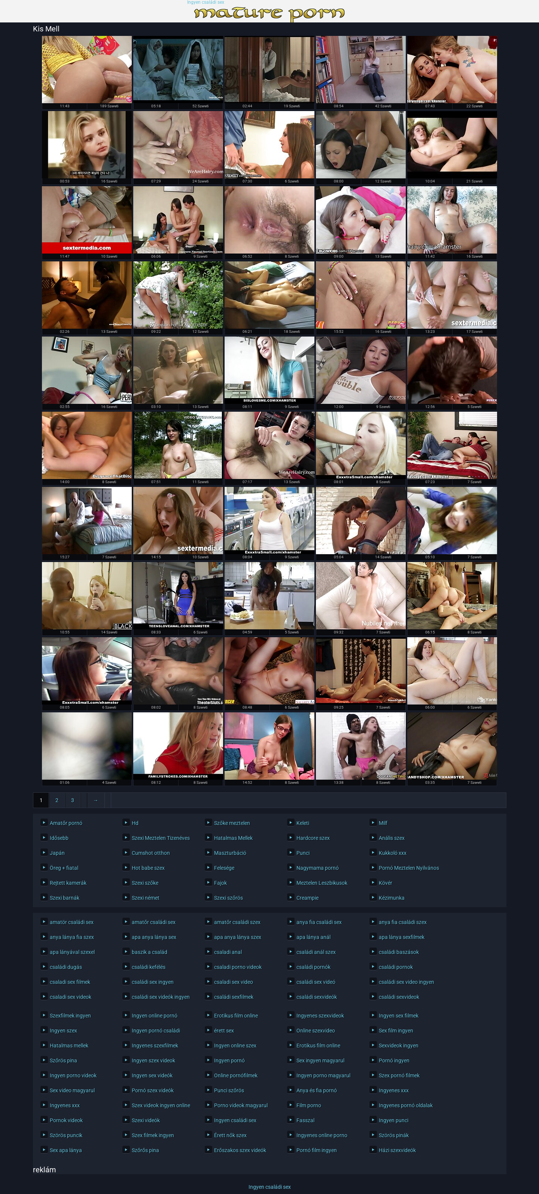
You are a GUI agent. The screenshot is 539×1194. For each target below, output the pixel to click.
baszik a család (149, 952)
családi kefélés (148, 967)
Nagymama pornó (317, 868)
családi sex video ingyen (406, 982)
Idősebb (59, 838)
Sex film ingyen (396, 1031)
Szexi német (145, 898)
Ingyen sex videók (152, 1075)
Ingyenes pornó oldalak (406, 1105)
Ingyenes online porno (321, 1135)
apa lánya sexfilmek (401, 937)
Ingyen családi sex (205, 2)
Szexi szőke (145, 883)
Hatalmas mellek (69, 1046)
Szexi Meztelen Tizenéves (161, 838)
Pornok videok (66, 1120)
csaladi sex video (233, 982)
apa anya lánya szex (237, 937)
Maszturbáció (230, 853)
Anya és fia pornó (316, 1090)
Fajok (220, 883)
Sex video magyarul (72, 1090)
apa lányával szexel (72, 952)
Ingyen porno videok (73, 1075)
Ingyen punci (393, 1120)
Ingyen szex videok (153, 1060)
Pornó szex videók (153, 1090)
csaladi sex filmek (70, 982)
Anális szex (392, 838)
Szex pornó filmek (399, 1075)
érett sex (224, 1031)
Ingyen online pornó (154, 1016)
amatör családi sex (72, 922)
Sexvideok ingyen (398, 1046)
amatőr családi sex (154, 922)
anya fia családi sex (319, 922)
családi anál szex (316, 952)
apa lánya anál (313, 937)
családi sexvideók (316, 997)
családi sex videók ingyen (161, 997)
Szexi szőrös (228, 898)
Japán (57, 853)
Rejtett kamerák (68, 883)
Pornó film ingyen (316, 1150)
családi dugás (66, 967)
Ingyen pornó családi (156, 1031)
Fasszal (305, 1120)
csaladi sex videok (70, 997)
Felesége (224, 868)
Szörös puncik (66, 1135)
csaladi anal (228, 952)
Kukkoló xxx (392, 853)
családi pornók (313, 967)
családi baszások (399, 952)
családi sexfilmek (233, 997)
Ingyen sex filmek (398, 1016)
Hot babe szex (148, 868)
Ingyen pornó (229, 1060)
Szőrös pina (63, 1060)
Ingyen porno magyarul (323, 1075)
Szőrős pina (145, 1150)
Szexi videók (146, 1120)
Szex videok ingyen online (161, 1105)
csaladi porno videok (238, 967)
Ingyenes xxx (394, 1090)
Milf (383, 823)
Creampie (307, 898)
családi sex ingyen (153, 982)
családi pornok (396, 967)
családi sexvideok (399, 997)
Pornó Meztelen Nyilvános (409, 868)
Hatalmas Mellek (233, 838)
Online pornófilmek (236, 1075)
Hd (135, 823)
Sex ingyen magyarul (320, 1060)
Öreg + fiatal (64, 868)
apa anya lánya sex (154, 937)
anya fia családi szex (403, 922)
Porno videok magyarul (241, 1105)
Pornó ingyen (394, 1060)
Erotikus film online (236, 1016)
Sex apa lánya (66, 1150)
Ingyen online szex (235, 1046)
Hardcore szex (313, 838)
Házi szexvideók (397, 1150)
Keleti (302, 823)
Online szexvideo (315, 1031)
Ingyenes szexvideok (320, 1016)
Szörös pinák (394, 1135)
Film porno (308, 1105)
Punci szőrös (229, 1090)
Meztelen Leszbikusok (321, 883)
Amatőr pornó (66, 823)
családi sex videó (315, 982)
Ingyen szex (63, 1031)
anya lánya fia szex (72, 937)
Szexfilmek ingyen (70, 1016)
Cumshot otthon (151, 853)
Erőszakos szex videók (240, 1150)
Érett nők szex (230, 1135)
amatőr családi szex (237, 922)
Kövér (385, 883)
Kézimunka (392, 898)
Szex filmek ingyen (153, 1135)
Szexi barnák (64, 898)
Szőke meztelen (232, 823)
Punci (303, 853)
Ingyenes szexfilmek (155, 1046)
